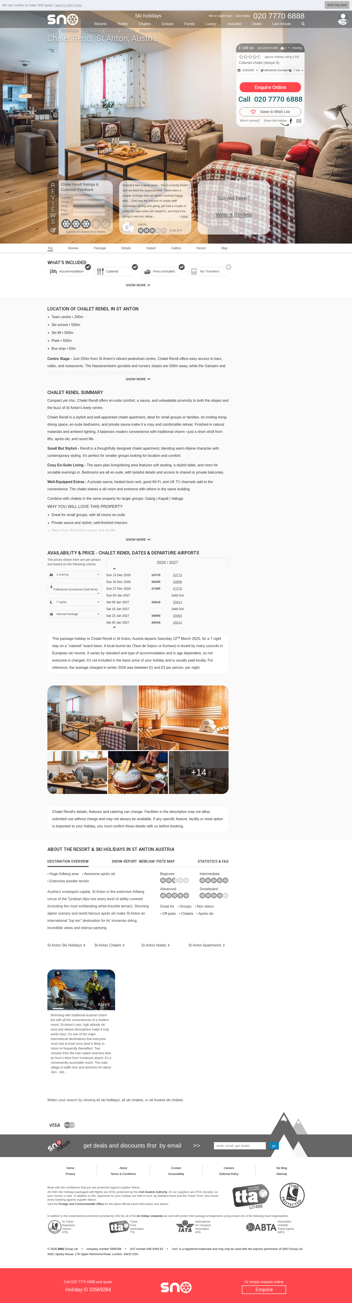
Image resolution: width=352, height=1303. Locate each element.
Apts (204, 945)
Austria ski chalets (168, 1100)
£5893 (177, 615)
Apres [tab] (103, 1004)
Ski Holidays (70, 31)
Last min (281, 24)
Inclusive (234, 24)
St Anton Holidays (64, 945)
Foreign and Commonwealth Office (81, 1204)
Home (51, 31)
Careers (229, 1168)
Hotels (123, 24)
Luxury (211, 24)
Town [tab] (58, 1004)
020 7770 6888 (83, 1282)
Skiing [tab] (80, 1004)
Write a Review (234, 214)
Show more (136, 379)
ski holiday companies (150, 1216)
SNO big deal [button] (337, 5)
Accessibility (176, 1174)
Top (50, 248)
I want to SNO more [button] (68, 5)
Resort (201, 248)
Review (73, 248)
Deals (257, 24)
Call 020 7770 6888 (270, 99)
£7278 (177, 588)
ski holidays (110, 1100)
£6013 (177, 622)
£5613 (177, 602)
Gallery (176, 248)
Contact (176, 1168)
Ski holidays (148, 16)
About (123, 1168)
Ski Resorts (92, 31)
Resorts (100, 24)
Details (126, 248)
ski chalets (134, 1100)
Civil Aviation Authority (153, 1192)
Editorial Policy (229, 1174)
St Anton (128, 31)
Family (189, 24)
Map (224, 248)
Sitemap (281, 1174)
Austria (111, 31)
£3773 (177, 575)
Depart (151, 248)
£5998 (177, 582)
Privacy (70, 1174)
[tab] (68, 861)
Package (100, 248)
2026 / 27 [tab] (167, 562)
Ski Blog (281, 1168)
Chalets (145, 24)
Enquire (264, 1289)
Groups (167, 24)
